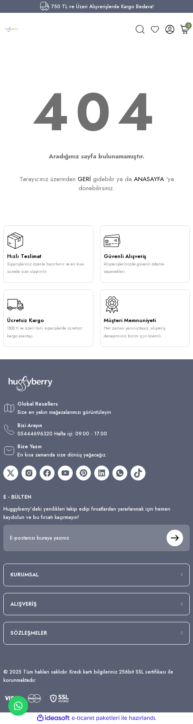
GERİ (84, 179)
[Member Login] (170, 29)
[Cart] (185, 29)
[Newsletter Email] (96, 538)
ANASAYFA (149, 179)
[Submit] (175, 538)
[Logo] (11, 29)
